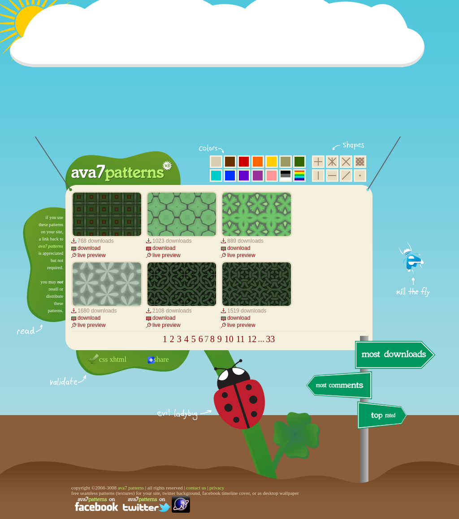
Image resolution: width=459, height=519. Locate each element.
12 (251, 339)
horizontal (332, 175)
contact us (196, 487)
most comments (339, 385)
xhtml (118, 359)
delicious (230, 404)
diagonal (346, 175)
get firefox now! (413, 211)
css (103, 359)
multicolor (299, 175)
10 (229, 339)
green (299, 161)
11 (240, 339)
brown (230, 161)
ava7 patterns (51, 246)
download (89, 248)
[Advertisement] (220, 74)
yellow (271, 161)
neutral (285, 175)
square (318, 161)
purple (257, 175)
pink (271, 175)
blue (230, 175)
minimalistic (360, 175)
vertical (318, 175)
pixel (360, 161)
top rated (383, 417)
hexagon (332, 161)
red (244, 161)
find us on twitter (146, 504)
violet (244, 175)
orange (257, 161)
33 (270, 339)
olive (285, 161)
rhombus (346, 161)
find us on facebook (96, 504)
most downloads (394, 354)
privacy (216, 487)
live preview (92, 255)
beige (216, 161)
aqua (216, 175)
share (161, 359)
